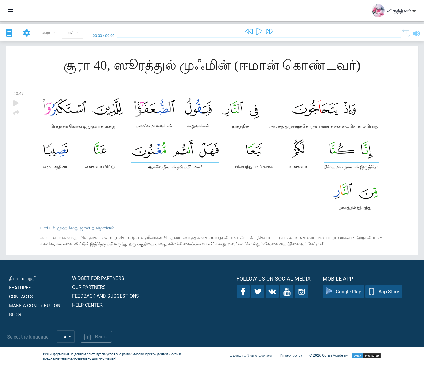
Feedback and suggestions (105, 296)
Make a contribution (34, 305)
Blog (15, 314)
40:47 (18, 93)
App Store (383, 291)
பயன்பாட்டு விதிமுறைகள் (251, 355)
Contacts (21, 296)
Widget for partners (98, 278)
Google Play (343, 291)
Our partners (89, 287)
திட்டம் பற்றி (23, 278)
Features (20, 287)
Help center (87, 305)
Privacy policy (291, 355)
